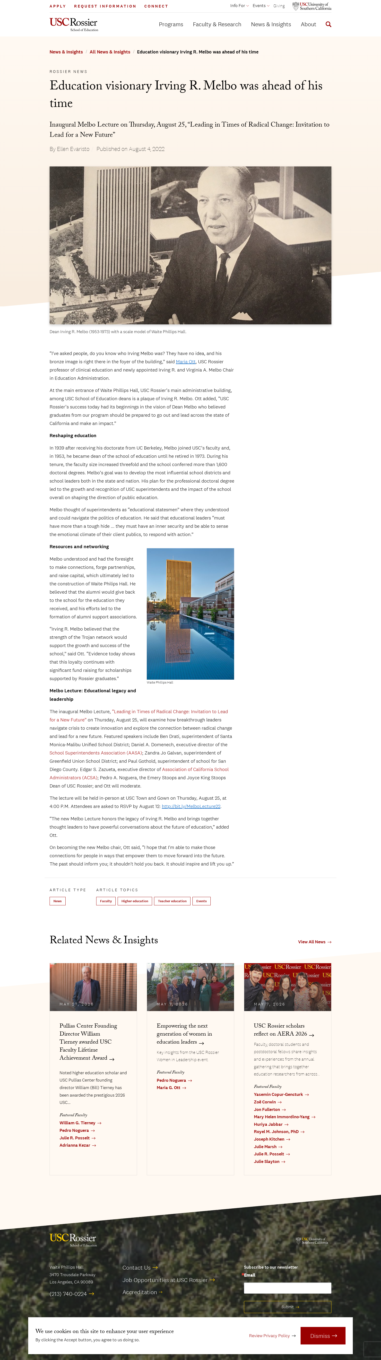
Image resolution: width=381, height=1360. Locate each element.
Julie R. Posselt (75, 1138)
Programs (171, 24)
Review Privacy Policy (269, 1335)
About (308, 24)
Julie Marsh (265, 1147)
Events (201, 901)
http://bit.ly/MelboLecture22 (191, 806)
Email (249, 1275)
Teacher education (172, 901)
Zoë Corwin (265, 1102)
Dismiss (320, 1335)
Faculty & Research (217, 24)
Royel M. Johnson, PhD (276, 1132)
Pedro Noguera (74, 1130)
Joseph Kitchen (269, 1139)
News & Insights (271, 24)
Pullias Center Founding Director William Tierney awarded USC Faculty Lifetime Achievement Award (88, 1043)
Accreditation (139, 1292)
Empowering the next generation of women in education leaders (184, 1035)
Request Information (105, 6)
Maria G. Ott (168, 1088)
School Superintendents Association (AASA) (96, 753)
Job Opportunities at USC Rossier (165, 1279)
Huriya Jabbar (268, 1124)
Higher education (134, 901)
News (57, 901)
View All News (312, 942)
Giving (279, 5)
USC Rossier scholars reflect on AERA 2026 (280, 1031)
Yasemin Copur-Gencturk (278, 1094)
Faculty (106, 901)
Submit (288, 1306)
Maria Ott (186, 361)
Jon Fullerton (267, 1109)
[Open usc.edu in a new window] (312, 6)
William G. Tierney (77, 1123)
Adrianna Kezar (75, 1145)
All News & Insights (110, 52)
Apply (58, 6)
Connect (156, 6)
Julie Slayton (266, 1161)
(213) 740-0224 (68, 1293)
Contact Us (136, 1267)
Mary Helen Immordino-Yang (282, 1117)
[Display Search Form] (327, 25)
